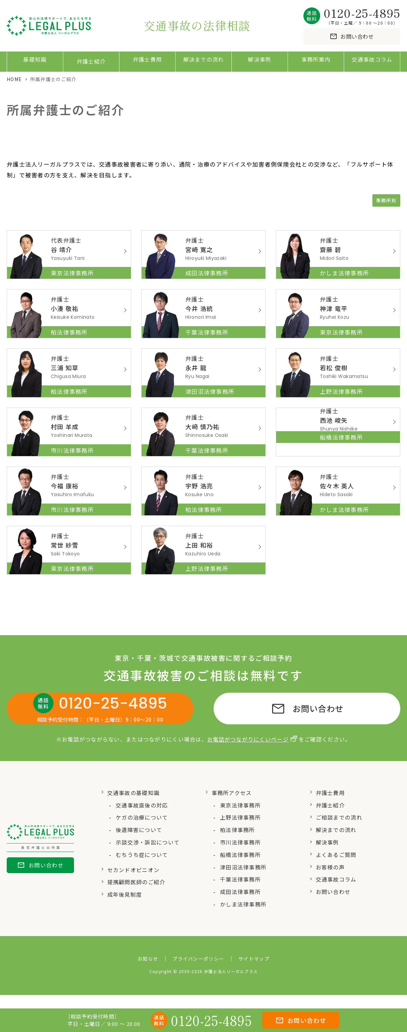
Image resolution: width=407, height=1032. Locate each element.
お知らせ (148, 971)
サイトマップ (253, 971)
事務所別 (386, 200)
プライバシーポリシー (198, 971)
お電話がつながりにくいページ (248, 752)
